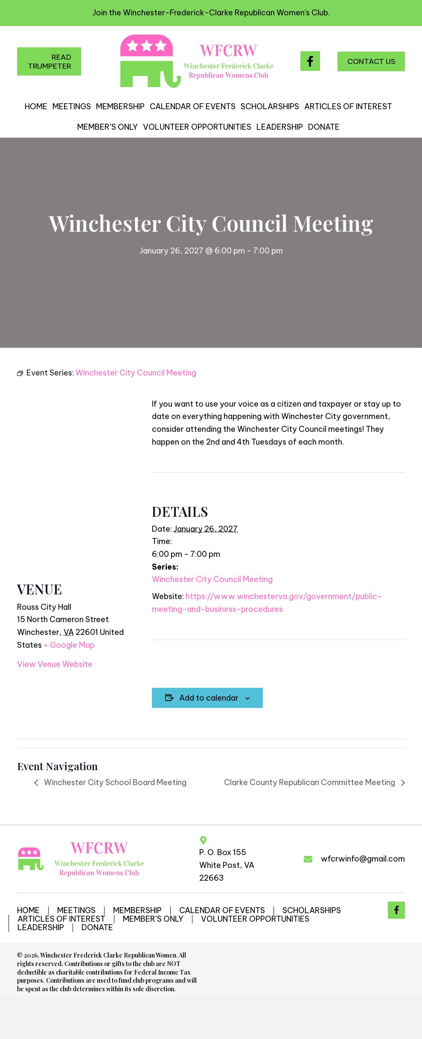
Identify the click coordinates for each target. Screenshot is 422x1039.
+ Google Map (69, 645)
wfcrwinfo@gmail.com (363, 859)
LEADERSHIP (40, 927)
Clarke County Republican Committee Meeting (310, 782)
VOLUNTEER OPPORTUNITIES (255, 919)
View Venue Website (55, 664)
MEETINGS (76, 910)
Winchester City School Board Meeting (114, 782)
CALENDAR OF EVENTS (222, 910)
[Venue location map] (76, 472)
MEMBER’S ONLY (153, 919)
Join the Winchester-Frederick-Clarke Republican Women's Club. (211, 12)
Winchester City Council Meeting (212, 579)
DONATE (97, 927)
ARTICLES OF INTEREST (61, 919)
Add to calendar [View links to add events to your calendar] (209, 698)
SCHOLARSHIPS (311, 910)
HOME (28, 910)
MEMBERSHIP (137, 910)
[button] (49, 61)
